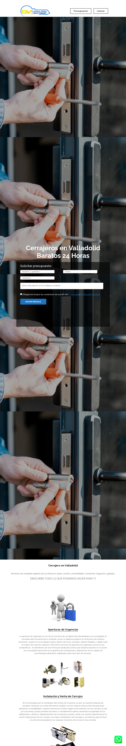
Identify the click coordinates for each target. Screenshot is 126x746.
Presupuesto (80, 11)
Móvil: (87, 2)
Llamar (101, 11)
